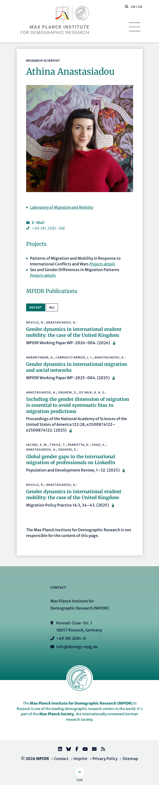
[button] (126, 6)
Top (79, 780)
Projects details (102, 264)
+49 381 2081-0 (71, 638)
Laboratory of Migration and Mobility (61, 207)
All (52, 307)
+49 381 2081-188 (48, 228)
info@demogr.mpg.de (77, 646)
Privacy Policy (105, 758)
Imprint (80, 758)
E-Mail (38, 222)
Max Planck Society (56, 714)
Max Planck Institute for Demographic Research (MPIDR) (81, 703)
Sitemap (130, 758)
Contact (61, 758)
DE (140, 7)
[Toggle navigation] (134, 27)
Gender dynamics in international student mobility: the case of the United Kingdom (73, 332)
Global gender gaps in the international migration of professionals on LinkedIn (70, 460)
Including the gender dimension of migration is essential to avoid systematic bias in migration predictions (77, 405)
